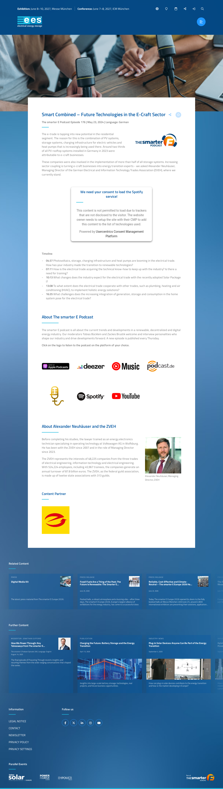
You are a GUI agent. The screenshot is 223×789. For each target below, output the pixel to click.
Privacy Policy (19, 742)
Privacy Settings (20, 749)
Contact (14, 728)
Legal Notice (17, 721)
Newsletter (17, 735)
